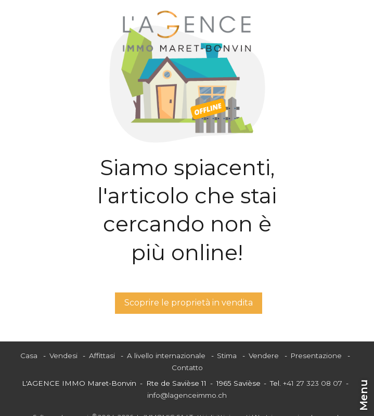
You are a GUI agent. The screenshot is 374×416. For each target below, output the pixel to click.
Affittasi (102, 355)
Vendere (264, 355)
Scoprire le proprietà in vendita (188, 303)
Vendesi (63, 355)
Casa (28, 355)
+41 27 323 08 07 (312, 383)
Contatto (187, 367)
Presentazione (316, 355)
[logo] (187, 31)
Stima (227, 355)
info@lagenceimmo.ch (187, 395)
